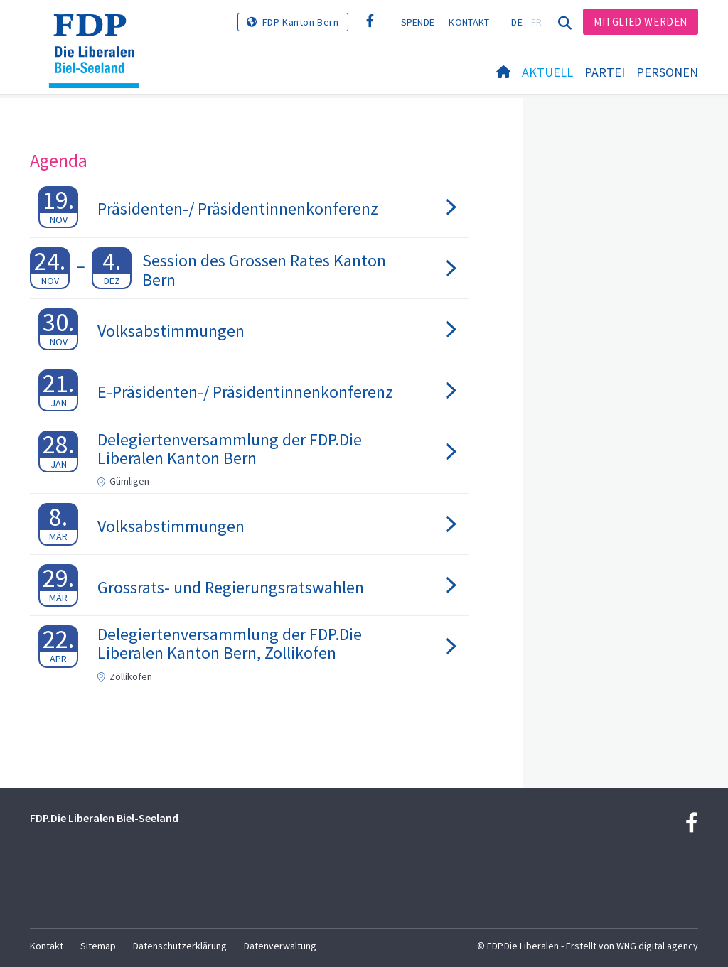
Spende (418, 22)
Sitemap (98, 945)
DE (517, 22)
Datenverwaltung (280, 945)
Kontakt (469, 22)
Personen (667, 72)
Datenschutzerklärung (180, 945)
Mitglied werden (640, 21)
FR (536, 22)
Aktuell (547, 72)
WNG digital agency (657, 945)
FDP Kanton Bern (300, 22)
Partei (604, 72)
